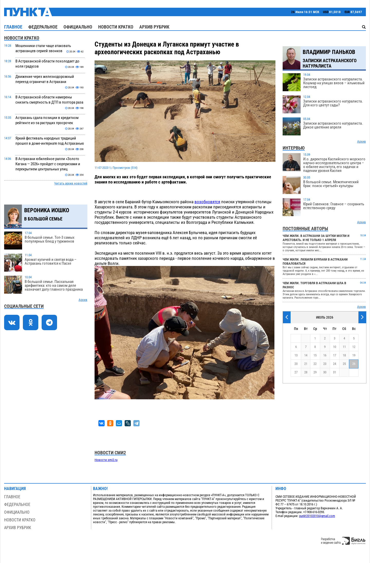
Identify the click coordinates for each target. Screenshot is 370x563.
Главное (13, 27)
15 (315, 355)
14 (305, 355)
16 (324, 355)
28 (305, 372)
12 (353, 347)
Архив (83, 300)
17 (334, 355)
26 (353, 364)
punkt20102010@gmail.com (317, 516)
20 (296, 364)
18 (344, 355)
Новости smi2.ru (106, 460)
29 (315, 372)
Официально (77, 27)
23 (324, 364)
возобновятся (207, 201)
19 (353, 355)
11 (344, 347)
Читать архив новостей (70, 183)
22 (315, 364)
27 (296, 372)
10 (334, 347)
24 (334, 364)
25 (344, 364)
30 (324, 372)
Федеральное (43, 27)
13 (296, 355)
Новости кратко (115, 27)
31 (334, 372)
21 (305, 364)
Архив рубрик (154, 27)
